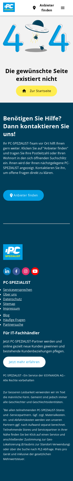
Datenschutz (12, 299)
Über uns (10, 294)
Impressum (11, 308)
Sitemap (9, 304)
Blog (6, 315)
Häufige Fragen (14, 320)
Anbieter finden (23, 195)
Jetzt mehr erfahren (24, 362)
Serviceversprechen (17, 290)
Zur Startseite (40, 91)
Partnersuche (13, 324)
